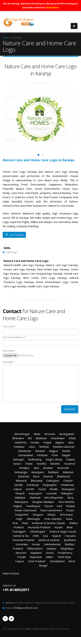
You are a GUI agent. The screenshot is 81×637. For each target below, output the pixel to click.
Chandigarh (19, 531)
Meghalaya (67, 548)
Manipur (51, 548)
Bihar (70, 527)
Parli (59, 506)
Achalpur (24, 468)
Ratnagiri (18, 459)
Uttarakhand (57, 561)
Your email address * (14, 337)
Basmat (48, 476)
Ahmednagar (22, 434)
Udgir (19, 518)
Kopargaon (35, 493)
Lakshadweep (52, 544)
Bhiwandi (21, 480)
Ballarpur (68, 472)
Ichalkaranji (67, 485)
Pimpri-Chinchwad (25, 510)
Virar (15, 523)
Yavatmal (69, 463)
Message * (8, 361)
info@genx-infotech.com (25, 607)
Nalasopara (21, 502)
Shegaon (38, 514)
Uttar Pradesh (36, 561)
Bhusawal (36, 480)
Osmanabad (25, 455)
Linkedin (17, 618)
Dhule (72, 438)
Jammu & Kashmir (49, 540)
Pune (55, 455)
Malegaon (67, 493)
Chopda (67, 480)
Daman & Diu (21, 535)
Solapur (70, 459)
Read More (52, 7)
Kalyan (18, 489)
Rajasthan (36, 557)
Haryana (70, 535)
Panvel (48, 506)
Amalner (48, 468)
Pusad (70, 510)
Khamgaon (68, 489)
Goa (45, 535)
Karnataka (22, 544)
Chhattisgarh (37, 531)
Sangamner (22, 514)
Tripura (19, 561)
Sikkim (49, 557)
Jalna (71, 442)
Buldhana (41, 438)
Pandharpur (33, 506)
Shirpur (51, 514)
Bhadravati (63, 476)
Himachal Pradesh (23, 540)
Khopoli (19, 493)
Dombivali (32, 485)
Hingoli (47, 442)
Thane (29, 463)
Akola (37, 434)
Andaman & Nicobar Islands (48, 523)
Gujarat (56, 535)
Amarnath (63, 468)
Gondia (34, 442)
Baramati (23, 476)
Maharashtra (35, 548)
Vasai (69, 518)
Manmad (35, 497)
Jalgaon (59, 442)
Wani (25, 523)
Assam (58, 527)
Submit (69, 409)
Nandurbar (24, 451)
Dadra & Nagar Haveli (62, 531)
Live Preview (14, 234)
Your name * (9, 326)
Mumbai (44, 446)
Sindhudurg (34, 459)
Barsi (36, 476)
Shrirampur (66, 514)
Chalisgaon (52, 480)
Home (6, 37)
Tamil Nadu (64, 557)
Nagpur (53, 451)
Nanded (40, 451)
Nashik (66, 451)
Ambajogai (21, 472)
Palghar (17, 506)
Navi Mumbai (66, 502)
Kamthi (30, 489)
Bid (30, 438)
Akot (36, 468)
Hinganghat (50, 485)
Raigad (66, 455)
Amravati (49, 434)
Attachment (9, 350)
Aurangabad (66, 434)
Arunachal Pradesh (39, 527)
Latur (32, 446)
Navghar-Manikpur (43, 502)
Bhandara (18, 438)
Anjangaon (37, 472)
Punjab (21, 557)
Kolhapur (19, 446)
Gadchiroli (20, 442)
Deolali (18, 485)
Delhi (36, 535)
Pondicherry (65, 552)
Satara (17, 463)
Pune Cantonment (51, 510)
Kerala (36, 544)
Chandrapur (58, 438)
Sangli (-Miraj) (54, 459)
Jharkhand (70, 540)
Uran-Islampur (53, 518)
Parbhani (42, 455)
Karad (42, 489)
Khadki (54, 489)
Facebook (5, 618)
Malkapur (20, 497)
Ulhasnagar (33, 518)
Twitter (11, 618)
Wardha (41, 463)
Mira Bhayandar (53, 497)
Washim (55, 463)
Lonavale (51, 493)
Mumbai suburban (63, 446)
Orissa (50, 552)
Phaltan (70, 506)
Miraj (70, 497)
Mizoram (21, 552)
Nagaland (36, 552)
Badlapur (53, 472)
